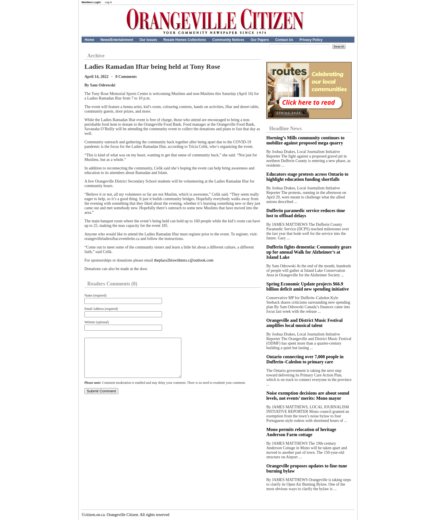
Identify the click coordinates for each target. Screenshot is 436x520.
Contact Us (284, 40)
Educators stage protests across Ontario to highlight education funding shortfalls (307, 177)
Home (89, 40)
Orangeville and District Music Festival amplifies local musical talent (304, 323)
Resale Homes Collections (184, 40)
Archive (96, 56)
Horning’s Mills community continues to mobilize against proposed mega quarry (305, 140)
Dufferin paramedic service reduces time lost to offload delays (305, 213)
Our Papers (259, 40)
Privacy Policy (311, 40)
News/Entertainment (116, 40)
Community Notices (228, 40)
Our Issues (148, 40)
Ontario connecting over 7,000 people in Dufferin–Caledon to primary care (305, 359)
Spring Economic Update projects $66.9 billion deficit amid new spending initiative (307, 286)
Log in (108, 2)
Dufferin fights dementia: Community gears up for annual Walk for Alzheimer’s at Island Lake (309, 252)
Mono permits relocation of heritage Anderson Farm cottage (301, 432)
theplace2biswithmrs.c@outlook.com (183, 260)
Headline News (285, 128)
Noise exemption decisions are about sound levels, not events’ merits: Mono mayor (307, 396)
